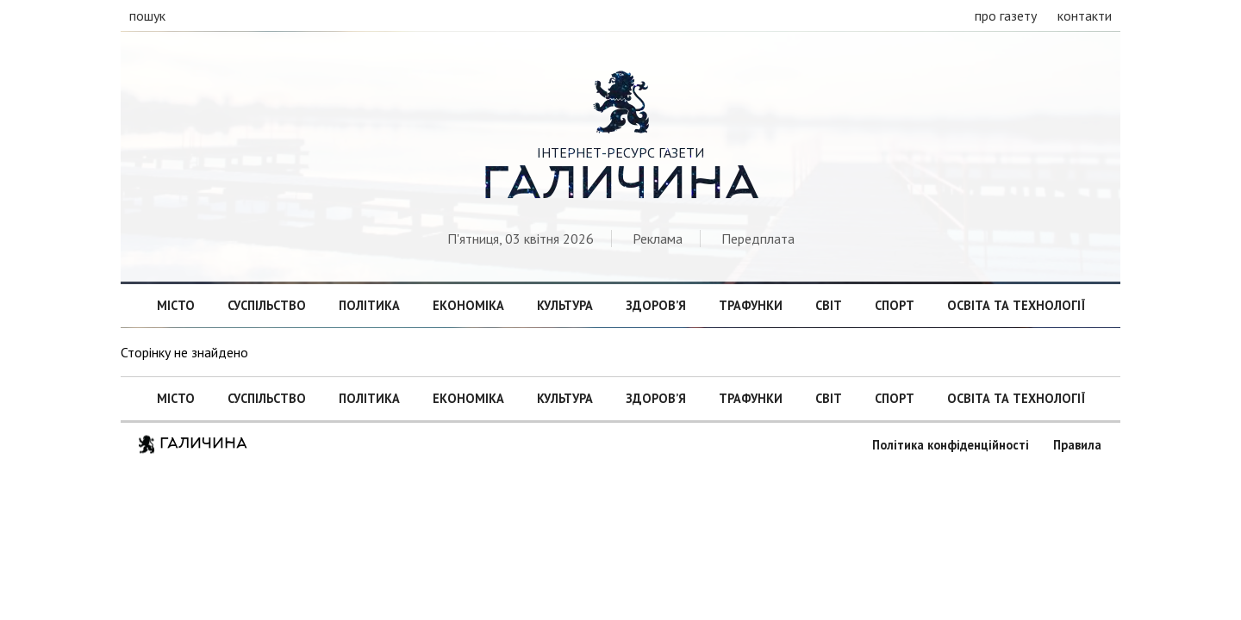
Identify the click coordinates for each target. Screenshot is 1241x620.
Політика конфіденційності (950, 445)
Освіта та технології (1016, 305)
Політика (369, 305)
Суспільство (267, 305)
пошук (147, 15)
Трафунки (751, 305)
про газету (1006, 15)
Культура (565, 305)
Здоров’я (656, 305)
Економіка (468, 305)
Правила (1077, 445)
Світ (828, 305)
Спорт (894, 305)
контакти (1084, 15)
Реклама (658, 238)
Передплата (758, 238)
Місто (176, 305)
